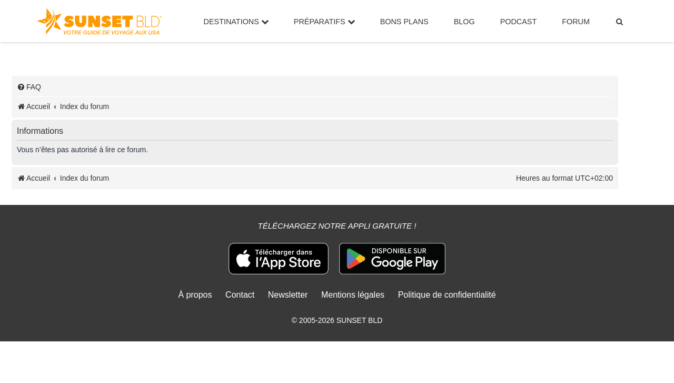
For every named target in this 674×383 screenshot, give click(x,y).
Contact (239, 294)
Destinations (236, 21)
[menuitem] (619, 21)
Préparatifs (324, 21)
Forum (576, 21)
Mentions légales (352, 294)
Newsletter (288, 294)
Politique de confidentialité (447, 294)
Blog (464, 21)
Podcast (518, 21)
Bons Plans (404, 21)
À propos (195, 294)
